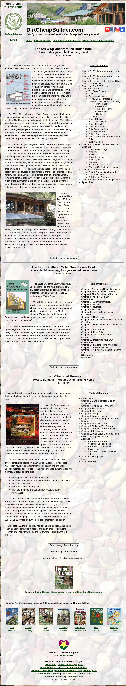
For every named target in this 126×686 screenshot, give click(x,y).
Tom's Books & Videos (103, 40)
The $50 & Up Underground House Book (63, 49)
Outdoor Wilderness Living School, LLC (76, 670)
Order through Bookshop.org (64, 545)
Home (29, 40)
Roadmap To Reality (54, 676)
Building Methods (42, 40)
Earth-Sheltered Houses (63, 376)
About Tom (50, 664)
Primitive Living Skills (42, 670)
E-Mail (13, 40)
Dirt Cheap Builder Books (73, 667)
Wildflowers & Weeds (49, 673)
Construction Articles (63, 40)
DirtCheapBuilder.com (13, 34)
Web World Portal (13, 7)
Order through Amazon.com (63, 258)
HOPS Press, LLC (49, 667)
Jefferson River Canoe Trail (75, 673)
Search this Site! (75, 676)
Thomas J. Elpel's (13, 4)
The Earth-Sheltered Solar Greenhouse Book (64, 267)
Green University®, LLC (70, 664)
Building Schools (82, 40)
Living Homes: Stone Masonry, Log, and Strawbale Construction (68, 592)
